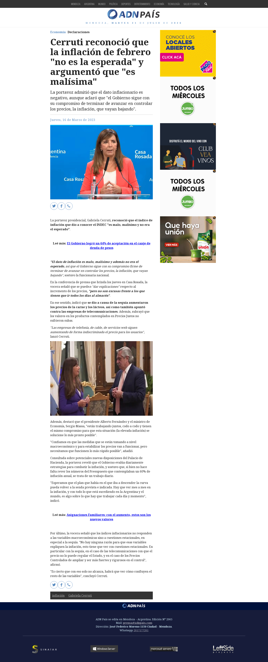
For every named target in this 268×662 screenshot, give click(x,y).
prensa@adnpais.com (137, 623)
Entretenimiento (142, 4)
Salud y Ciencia (192, 4)
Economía (159, 4)
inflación (58, 595)
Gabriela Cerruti (80, 595)
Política (113, 4)
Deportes (125, 4)
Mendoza (75, 4)
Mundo (102, 4)
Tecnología (174, 4)
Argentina (89, 4)
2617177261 (141, 630)
